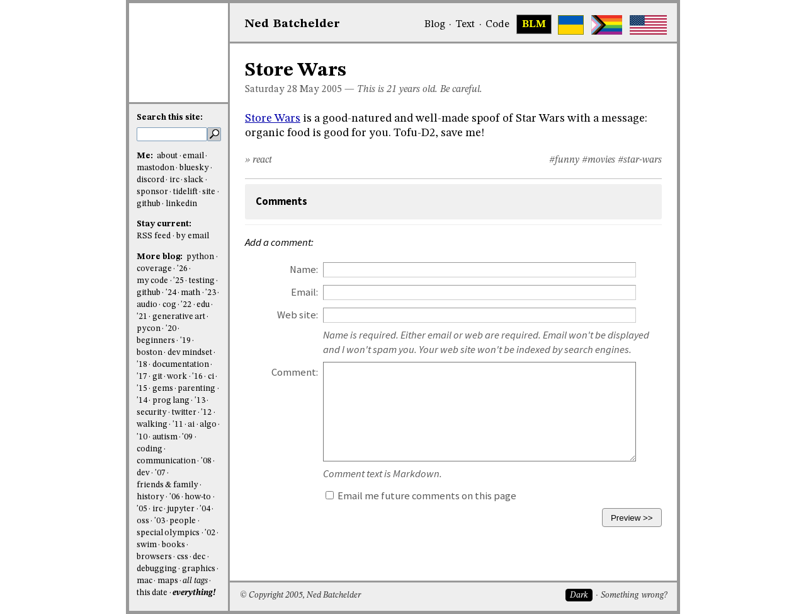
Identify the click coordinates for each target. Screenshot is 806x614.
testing (202, 281)
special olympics (168, 533)
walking (152, 424)
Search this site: (170, 117)
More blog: (160, 257)
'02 (210, 533)
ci (211, 377)
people (182, 521)
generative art (178, 317)
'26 (182, 269)
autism (165, 437)
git (157, 377)
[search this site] (172, 134)
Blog (434, 25)
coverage (154, 269)
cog (169, 305)
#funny (564, 160)
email (193, 156)
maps (167, 581)
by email (192, 236)
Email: (304, 292)
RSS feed (154, 236)
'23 (210, 293)
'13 (200, 401)
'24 (171, 293)
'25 (178, 281)
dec (199, 557)
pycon (149, 329)
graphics (198, 569)
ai (191, 424)
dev (143, 473)
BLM (534, 25)
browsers (154, 557)
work (177, 377)
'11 (178, 424)
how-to (197, 497)
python (200, 257)
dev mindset (189, 353)
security (152, 412)
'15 (142, 389)
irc (174, 180)
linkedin (181, 204)
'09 (187, 437)
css (182, 557)
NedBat (292, 24)
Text (465, 25)
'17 (142, 377)
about (167, 156)
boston (149, 353)
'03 (159, 521)
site (208, 192)
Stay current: (164, 224)
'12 (206, 412)
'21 (142, 317)
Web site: (297, 314)
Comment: (294, 372)
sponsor (152, 192)
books (173, 545)
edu (203, 305)
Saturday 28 (271, 89)
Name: (304, 269)
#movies (598, 160)
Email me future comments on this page (421, 495)
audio (147, 305)
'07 (160, 473)
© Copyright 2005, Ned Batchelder (300, 595)
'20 (171, 329)
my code (152, 281)
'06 (174, 497)
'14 (142, 401)
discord (150, 180)
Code (497, 25)
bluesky (194, 168)
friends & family (167, 485)
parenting (196, 389)
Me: (146, 156)
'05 (142, 509)
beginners (156, 341)
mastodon (155, 168)
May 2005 (321, 89)
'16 (197, 377)
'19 (185, 341)
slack (193, 180)
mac (144, 581)
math (190, 293)
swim (147, 545)
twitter (184, 412)
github (149, 204)
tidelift (185, 192)
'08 (206, 461)
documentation (180, 365)
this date (152, 593)
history (150, 497)
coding (149, 449)
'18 (142, 365)
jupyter (181, 509)
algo (208, 424)
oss (143, 521)
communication (166, 461)
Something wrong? (634, 595)
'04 (205, 509)
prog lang (171, 401)
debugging (157, 569)
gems (162, 389)
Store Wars (272, 118)
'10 (142, 437)
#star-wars (640, 160)
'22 (186, 305)
